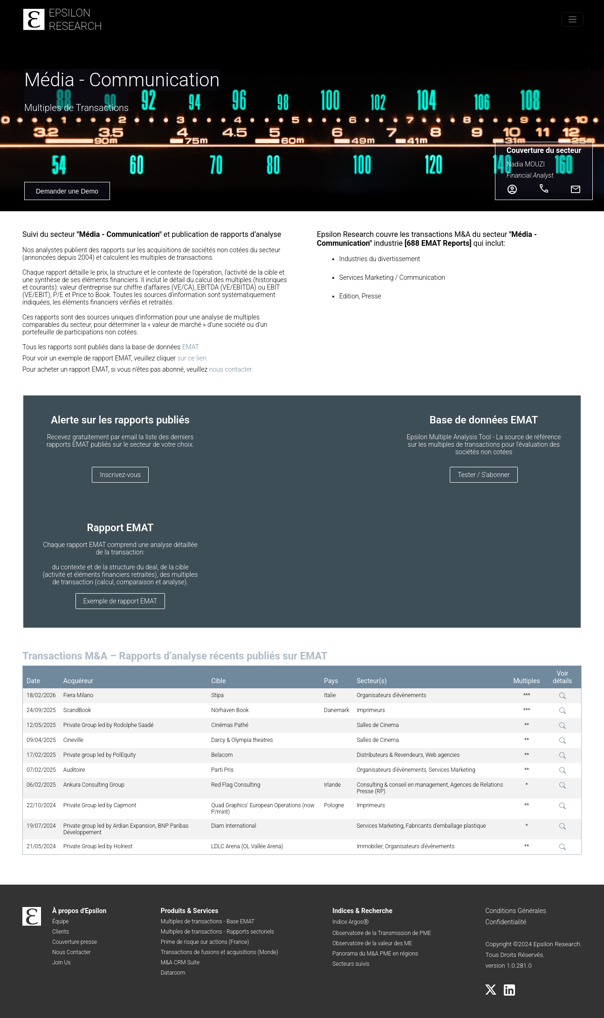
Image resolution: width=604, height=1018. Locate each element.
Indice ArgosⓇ (350, 922)
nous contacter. (231, 369)
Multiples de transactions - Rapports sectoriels (217, 931)
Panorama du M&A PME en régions (375, 953)
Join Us (61, 962)
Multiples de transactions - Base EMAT (207, 921)
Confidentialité (505, 922)
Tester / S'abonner (484, 474)
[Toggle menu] (572, 19)
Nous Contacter (71, 952)
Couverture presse (74, 942)
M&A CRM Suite (180, 962)
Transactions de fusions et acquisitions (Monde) (219, 952)
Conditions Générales (515, 910)
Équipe (60, 921)
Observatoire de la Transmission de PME (381, 933)
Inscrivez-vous (120, 474)
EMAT (190, 347)
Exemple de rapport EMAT (120, 601)
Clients (60, 931)
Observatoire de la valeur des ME (372, 943)
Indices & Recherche (362, 910)
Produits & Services (190, 910)
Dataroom (173, 973)
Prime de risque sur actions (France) (205, 942)
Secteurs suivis (350, 964)
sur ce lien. (192, 358)
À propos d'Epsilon (79, 910)
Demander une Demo (67, 191)
